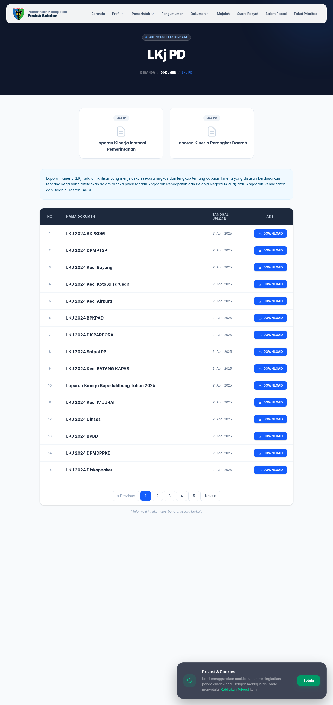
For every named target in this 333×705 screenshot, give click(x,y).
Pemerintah (143, 14)
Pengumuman (172, 14)
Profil (118, 14)
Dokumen (200, 14)
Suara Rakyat (247, 14)
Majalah (223, 14)
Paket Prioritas (305, 14)
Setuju (308, 680)
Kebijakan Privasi (235, 689)
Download (270, 233)
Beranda (98, 14)
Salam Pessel (276, 14)
